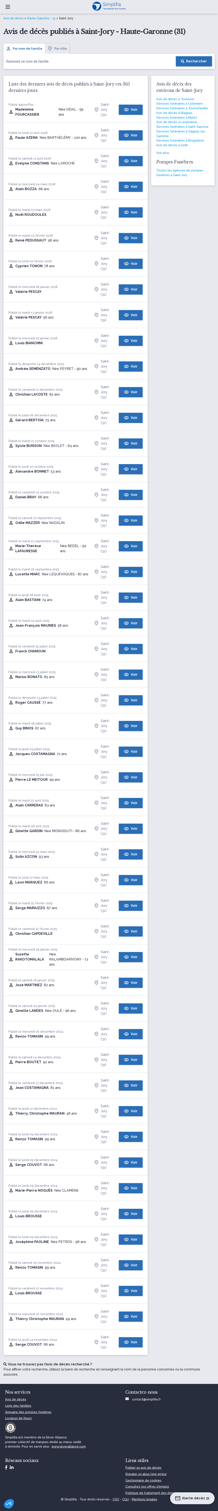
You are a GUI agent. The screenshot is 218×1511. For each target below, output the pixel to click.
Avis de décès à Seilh (172, 145)
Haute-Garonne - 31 (41, 18)
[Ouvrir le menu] (8, 7)
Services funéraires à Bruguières (180, 140)
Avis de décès (13, 18)
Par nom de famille (24, 48)
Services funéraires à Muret (176, 117)
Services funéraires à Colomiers (179, 103)
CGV (116, 1499)
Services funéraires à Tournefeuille (182, 108)
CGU (125, 1499)
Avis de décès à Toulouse (175, 99)
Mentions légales (144, 1499)
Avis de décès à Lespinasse (176, 122)
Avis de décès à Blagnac (174, 113)
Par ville (57, 48)
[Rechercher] (194, 61)
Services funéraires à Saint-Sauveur (182, 126)
